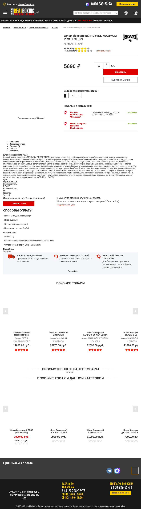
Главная (6, 27)
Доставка (14, 151)
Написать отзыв (103, 51)
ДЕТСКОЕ (72, 20)
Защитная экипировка (38, 27)
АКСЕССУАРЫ (51, 20)
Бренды (108, 20)
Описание (14, 142)
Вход (136, 12)
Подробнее (8, 249)
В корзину (120, 72)
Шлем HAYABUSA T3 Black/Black (58, 334)
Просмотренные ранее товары (70, 369)
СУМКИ (62, 20)
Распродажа (85, 20)
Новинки (98, 20)
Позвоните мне (127, 4)
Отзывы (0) (15, 146)
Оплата (13, 149)
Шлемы (55, 27)
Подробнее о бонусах (66, 205)
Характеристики (17, 144)
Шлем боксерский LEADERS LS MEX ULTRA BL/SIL (95, 334)
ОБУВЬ (28, 20)
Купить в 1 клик (120, 80)
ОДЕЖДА (19, 20)
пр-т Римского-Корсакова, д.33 (24, 497)
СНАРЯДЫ (38, 20)
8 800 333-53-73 (101, 4)
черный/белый (10, 182)
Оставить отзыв (19, 204)
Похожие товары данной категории (70, 378)
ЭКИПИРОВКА (7, 20)
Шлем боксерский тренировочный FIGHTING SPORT (21, 334)
